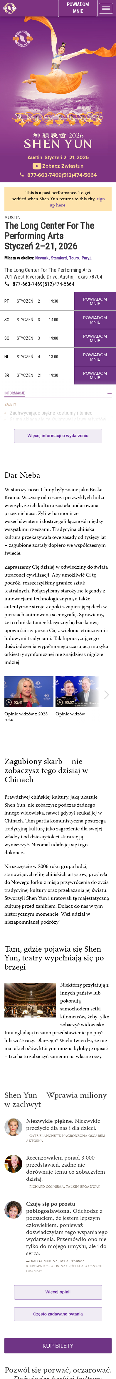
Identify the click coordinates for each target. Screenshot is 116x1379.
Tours (74, 258)
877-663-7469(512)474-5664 (58, 175)
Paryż (87, 258)
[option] (28, 699)
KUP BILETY (58, 1345)
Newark (41, 258)
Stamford (59, 258)
